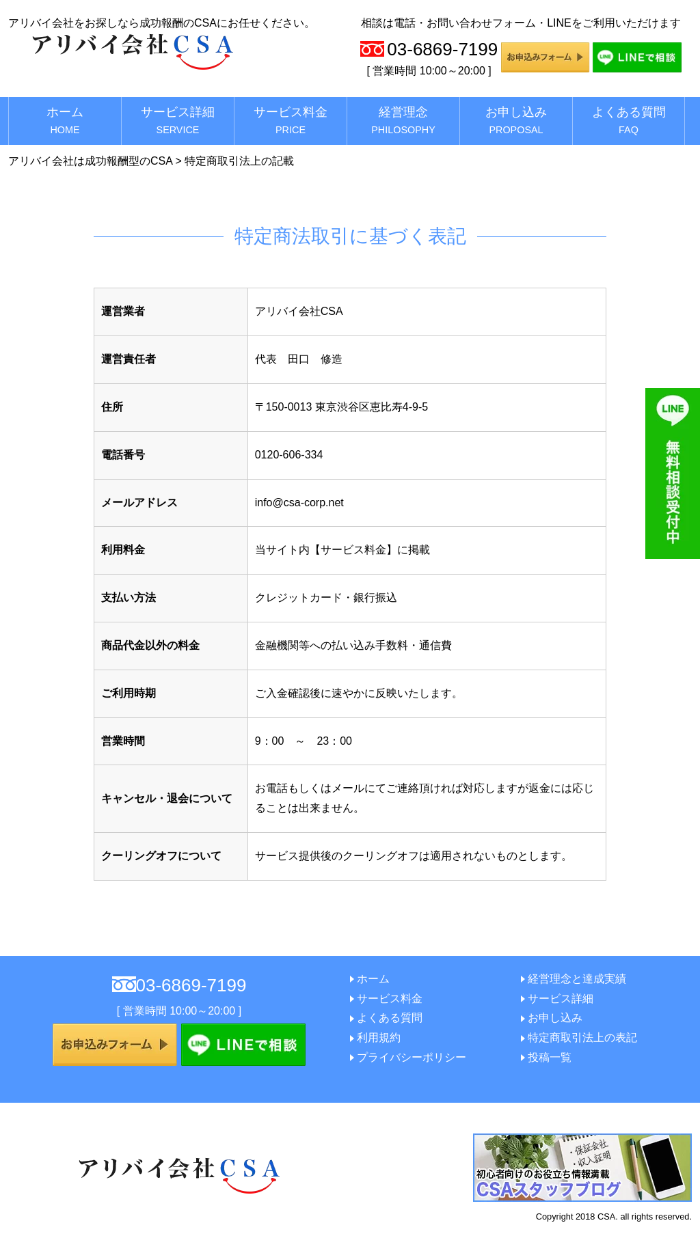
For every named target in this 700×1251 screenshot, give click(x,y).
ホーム (64, 120)
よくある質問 (629, 120)
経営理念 (403, 120)
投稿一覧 (549, 1057)
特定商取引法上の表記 (582, 1037)
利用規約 (379, 1037)
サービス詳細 (178, 120)
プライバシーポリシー (411, 1057)
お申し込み (516, 120)
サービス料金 (290, 120)
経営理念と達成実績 (577, 979)
